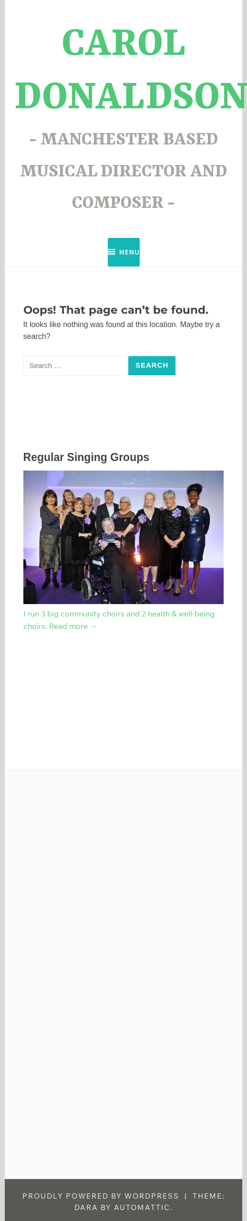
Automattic (142, 1207)
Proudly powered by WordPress (100, 1195)
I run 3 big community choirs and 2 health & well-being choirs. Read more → (123, 613)
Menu (129, 252)
